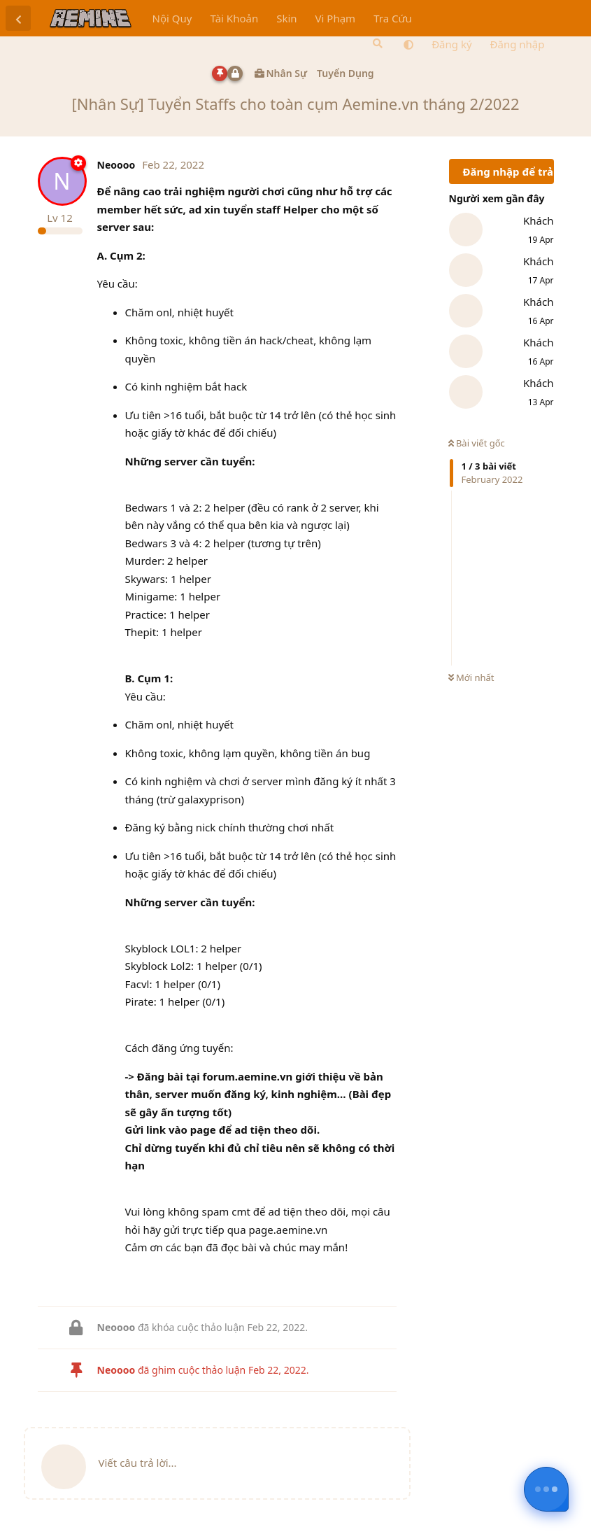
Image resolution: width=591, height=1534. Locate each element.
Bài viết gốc (476, 443)
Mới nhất (471, 677)
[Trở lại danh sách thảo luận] (18, 18)
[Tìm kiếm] (376, 43)
